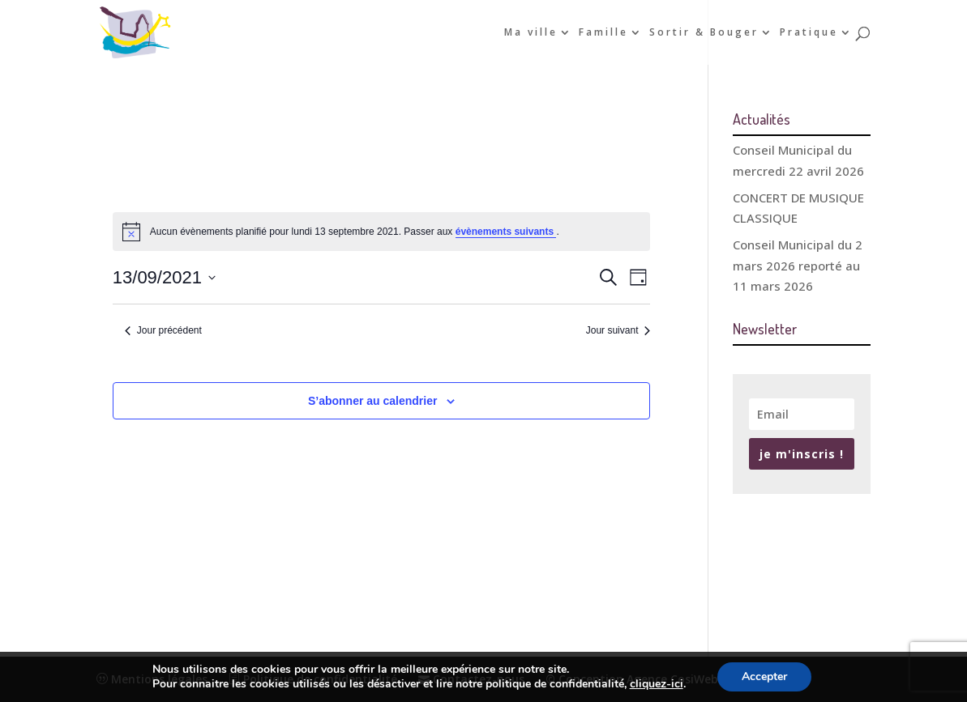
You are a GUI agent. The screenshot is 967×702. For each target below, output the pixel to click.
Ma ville (531, 33)
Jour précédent (163, 330)
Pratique (809, 33)
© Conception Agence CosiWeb (632, 679)
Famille (603, 33)
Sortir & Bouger (704, 33)
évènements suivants (506, 231)
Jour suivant (618, 330)
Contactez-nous (471, 679)
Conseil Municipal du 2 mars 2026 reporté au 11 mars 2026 (797, 265)
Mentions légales (152, 679)
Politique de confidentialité (313, 679)
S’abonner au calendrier (373, 400)
